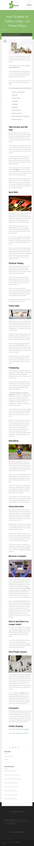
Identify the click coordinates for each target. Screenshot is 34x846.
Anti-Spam (22, 832)
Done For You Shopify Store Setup (12, 774)
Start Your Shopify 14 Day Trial (11, 786)
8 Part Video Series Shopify (10, 790)
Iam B (5, 29)
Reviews (6, 759)
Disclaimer (12, 832)
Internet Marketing (8, 756)
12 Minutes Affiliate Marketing (10, 798)
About (11, 811)
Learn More (12, 823)
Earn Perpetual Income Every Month (12, 778)
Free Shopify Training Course (10, 782)
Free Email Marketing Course (10, 794)
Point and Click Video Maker (10, 771)
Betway (27, 226)
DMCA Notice (17, 832)
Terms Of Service (21, 811)
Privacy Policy (14, 811)
